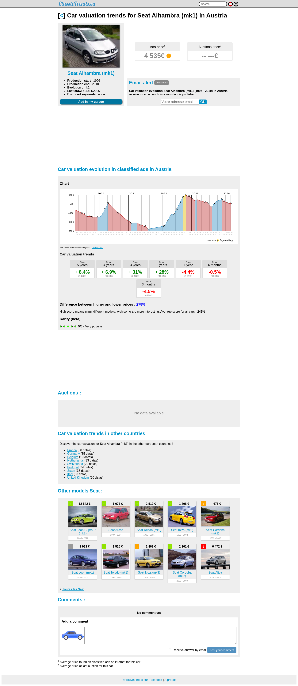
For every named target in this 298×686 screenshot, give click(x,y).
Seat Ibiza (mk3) (149, 572)
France (72, 450)
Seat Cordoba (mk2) (182, 574)
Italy (70, 474)
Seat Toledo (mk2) (149, 530)
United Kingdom (78, 477)
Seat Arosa (115, 530)
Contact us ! (97, 247)
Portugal (73, 467)
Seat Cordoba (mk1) (215, 531)
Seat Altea (215, 572)
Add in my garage (91, 101)
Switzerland (75, 464)
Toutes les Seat (73, 589)
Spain (71, 470)
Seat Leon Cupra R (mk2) (83, 531)
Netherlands (75, 460)
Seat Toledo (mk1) (116, 572)
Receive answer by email (187, 650)
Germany (73, 453)
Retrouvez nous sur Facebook (142, 679)
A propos (170, 679)
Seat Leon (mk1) (82, 572)
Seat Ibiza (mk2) (182, 530)
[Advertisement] (149, 136)
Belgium (72, 457)
